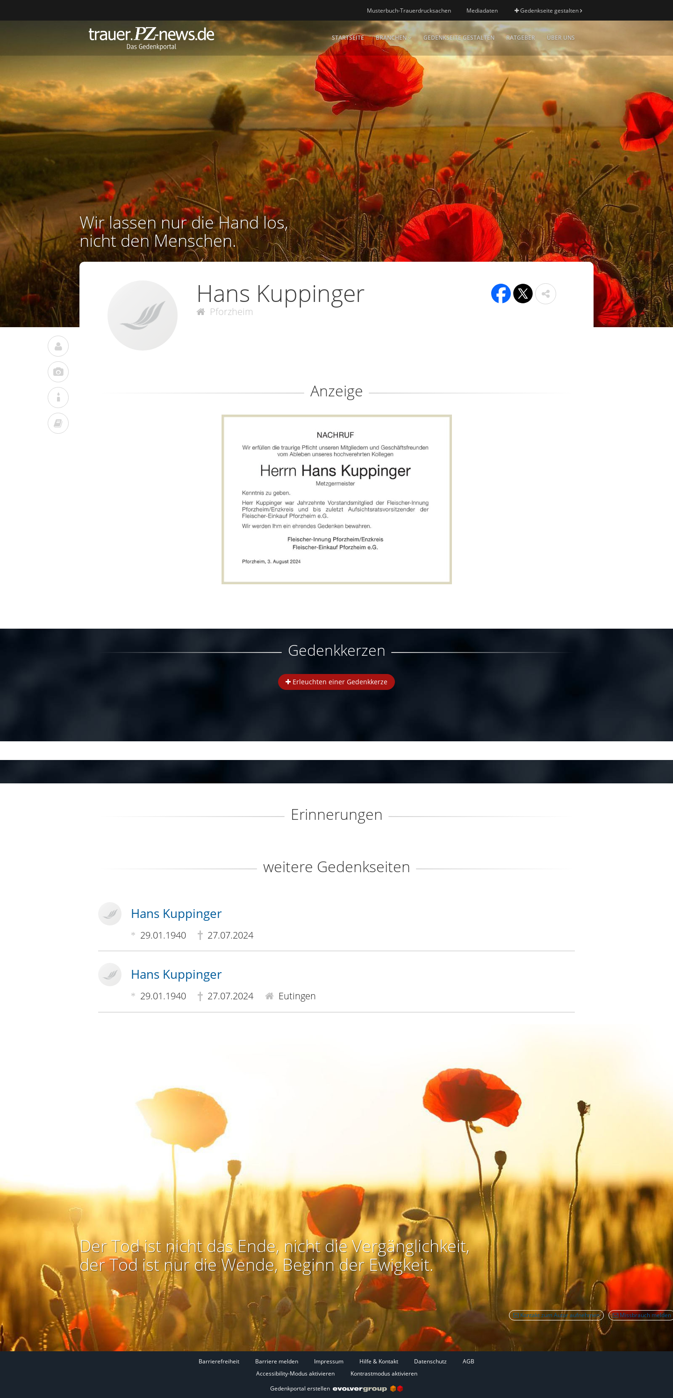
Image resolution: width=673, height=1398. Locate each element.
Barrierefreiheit (219, 1361)
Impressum (329, 1361)
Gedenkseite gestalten (548, 10)
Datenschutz (430, 1361)
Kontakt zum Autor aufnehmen (556, 1315)
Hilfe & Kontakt (378, 1361)
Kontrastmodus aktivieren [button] (384, 1373)
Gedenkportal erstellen (336, 1388)
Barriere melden (276, 1361)
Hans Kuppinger (176, 913)
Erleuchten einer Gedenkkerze (336, 681)
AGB (468, 1361)
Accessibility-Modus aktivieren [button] (295, 1373)
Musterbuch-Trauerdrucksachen (409, 10)
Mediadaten (482, 10)
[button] (545, 293)
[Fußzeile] (336, 1367)
